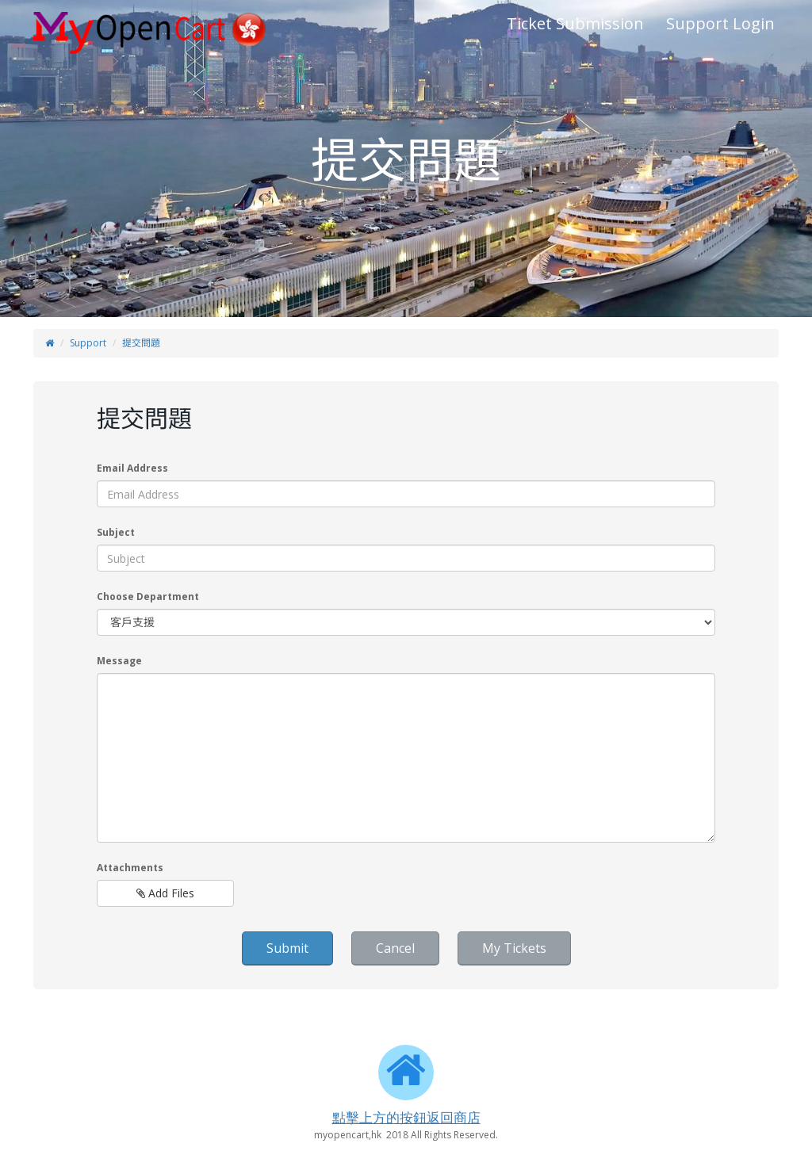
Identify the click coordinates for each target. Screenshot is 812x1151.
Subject (116, 532)
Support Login (720, 23)
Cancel (395, 948)
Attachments (130, 867)
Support (88, 343)
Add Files (165, 893)
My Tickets (514, 948)
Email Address (132, 468)
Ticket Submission (575, 23)
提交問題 (141, 343)
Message (119, 660)
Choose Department (148, 596)
